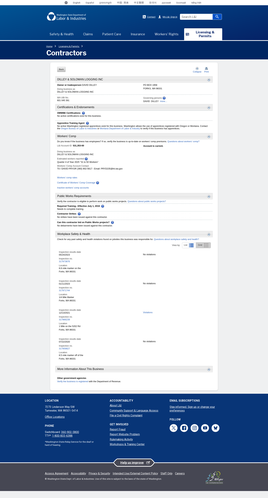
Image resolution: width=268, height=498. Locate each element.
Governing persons (154, 98)
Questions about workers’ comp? (184, 141)
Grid (203, 245)
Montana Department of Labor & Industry (120, 128)
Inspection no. (66, 258)
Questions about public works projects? (147, 201)
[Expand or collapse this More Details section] (208, 369)
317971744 (64, 290)
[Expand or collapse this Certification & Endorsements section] (208, 108)
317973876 (64, 261)
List (189, 245)
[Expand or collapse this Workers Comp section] (208, 137)
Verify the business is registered (72, 381)
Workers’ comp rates (67, 177)
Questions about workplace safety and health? (176, 239)
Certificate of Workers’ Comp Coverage (76, 182)
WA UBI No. (63, 97)
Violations (148, 312)
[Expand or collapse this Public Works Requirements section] (208, 196)
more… (163, 101)
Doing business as (66, 89)
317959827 (64, 348)
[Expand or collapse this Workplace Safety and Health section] (208, 234)
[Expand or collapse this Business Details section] (208, 80)
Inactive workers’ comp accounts (73, 188)
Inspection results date (70, 252)
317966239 (64, 319)
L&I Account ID (64, 145)
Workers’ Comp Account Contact (73, 166)
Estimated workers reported (72, 159)
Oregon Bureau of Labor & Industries (79, 128)
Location (63, 265)
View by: (176, 245)
